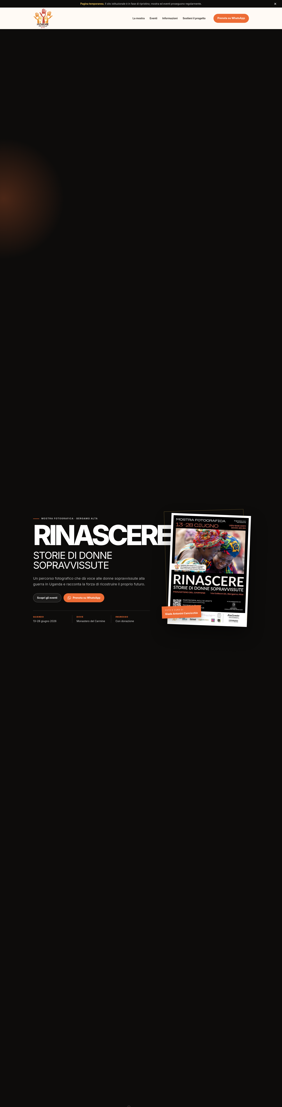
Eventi (153, 18)
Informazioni (170, 18)
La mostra (139, 18)
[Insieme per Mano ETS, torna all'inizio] (43, 18)
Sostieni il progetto (194, 18)
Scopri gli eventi (47, 597)
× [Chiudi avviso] (275, 3)
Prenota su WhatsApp (231, 18)
